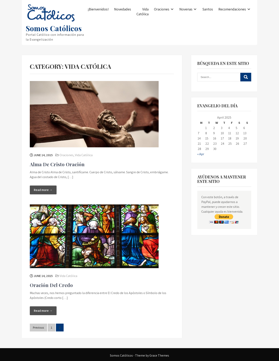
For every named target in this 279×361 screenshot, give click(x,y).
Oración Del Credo (51, 285)
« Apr (200, 154)
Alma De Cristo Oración (57, 164)
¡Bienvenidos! (98, 9)
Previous (38, 327)
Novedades (122, 9)
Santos (207, 9)
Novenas (185, 9)
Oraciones (161, 9)
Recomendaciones (232, 9)
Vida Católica (142, 11)
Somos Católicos (54, 28)
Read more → (43, 190)
